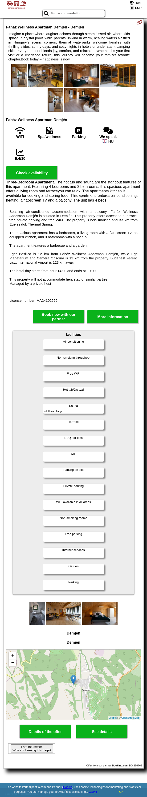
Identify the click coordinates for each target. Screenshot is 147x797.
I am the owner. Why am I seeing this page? (31, 748)
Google (67, 787)
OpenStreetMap (130, 717)
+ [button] (12, 655)
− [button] (12, 662)
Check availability (32, 173)
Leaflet (113, 717)
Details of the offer (45, 732)
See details (102, 732)
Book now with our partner (58, 317)
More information (112, 317)
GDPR (93, 791)
